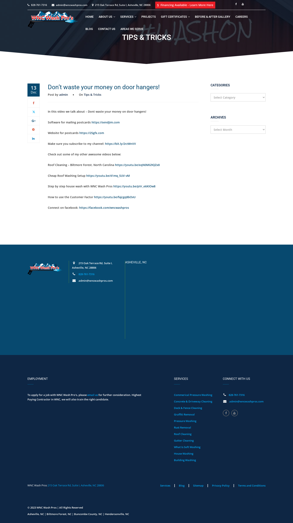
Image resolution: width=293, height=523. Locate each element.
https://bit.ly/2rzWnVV (120, 144)
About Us (105, 16)
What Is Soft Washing (187, 447)
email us (92, 395)
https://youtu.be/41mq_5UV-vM (108, 176)
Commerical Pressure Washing (193, 395)
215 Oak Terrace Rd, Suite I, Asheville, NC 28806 (76, 485)
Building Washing (185, 460)
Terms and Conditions (252, 485)
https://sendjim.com (106, 122)
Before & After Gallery (212, 16)
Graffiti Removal (184, 414)
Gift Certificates (174, 16)
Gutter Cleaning (184, 440)
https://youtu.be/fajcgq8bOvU (115, 197)
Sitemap (198, 485)
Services (126, 16)
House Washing (183, 453)
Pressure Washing (185, 421)
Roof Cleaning (182, 434)
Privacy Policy (221, 485)
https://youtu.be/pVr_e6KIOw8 (134, 186)
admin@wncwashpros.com (71, 5)
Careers (241, 16)
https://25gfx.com (91, 133)
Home (89, 16)
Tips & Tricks (92, 95)
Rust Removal (182, 427)
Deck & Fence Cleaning (188, 408)
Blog (89, 29)
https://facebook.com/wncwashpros (104, 208)
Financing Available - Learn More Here (185, 5)
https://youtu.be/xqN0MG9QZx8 (137, 165)
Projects (148, 16)
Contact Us (106, 29)
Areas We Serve (131, 29)
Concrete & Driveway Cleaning (193, 401)
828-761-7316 (39, 5)
